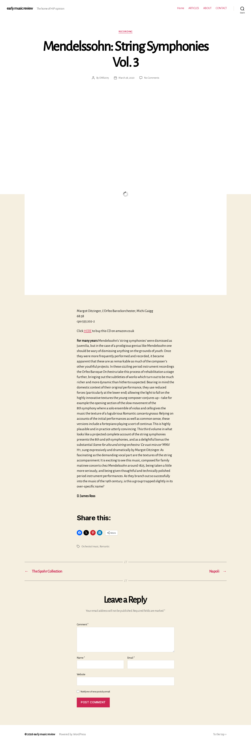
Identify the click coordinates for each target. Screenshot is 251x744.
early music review (20, 8)
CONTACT (221, 8)
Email (131, 657)
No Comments (151, 77)
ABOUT (207, 8)
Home (180, 8)
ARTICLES (193, 8)
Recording (125, 31)
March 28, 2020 (126, 77)
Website (81, 674)
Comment (83, 624)
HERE (88, 331)
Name (81, 657)
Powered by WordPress (72, 734)
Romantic (104, 546)
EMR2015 (104, 77)
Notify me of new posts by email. (95, 691)
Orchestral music (90, 546)
